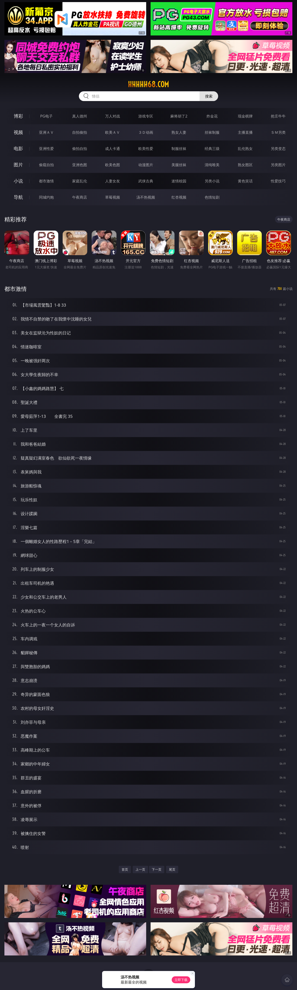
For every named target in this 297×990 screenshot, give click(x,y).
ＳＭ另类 (278, 132)
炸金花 (212, 116)
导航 (18, 197)
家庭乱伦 (79, 181)
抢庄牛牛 (278, 116)
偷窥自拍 (46, 164)
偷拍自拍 (79, 148)
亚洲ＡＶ (46, 132)
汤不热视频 (145, 197)
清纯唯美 (212, 164)
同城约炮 (46, 197)
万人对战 (112, 116)
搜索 (209, 96)
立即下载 (180, 979)
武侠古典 (145, 181)
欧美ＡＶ (112, 132)
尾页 (172, 869)
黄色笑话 (245, 181)
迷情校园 (178, 181)
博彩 (18, 116)
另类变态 (278, 148)
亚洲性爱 (46, 148)
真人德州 (79, 116)
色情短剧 (212, 197)
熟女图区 (245, 164)
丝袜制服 (212, 132)
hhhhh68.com (148, 84)
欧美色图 (112, 164)
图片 (18, 165)
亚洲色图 (79, 164)
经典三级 (212, 148)
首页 (125, 869)
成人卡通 (112, 148)
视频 (18, 132)
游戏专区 (145, 116)
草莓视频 (112, 197)
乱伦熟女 (245, 148)
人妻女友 (112, 181)
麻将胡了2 (178, 116)
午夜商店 (79, 197)
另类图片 (278, 164)
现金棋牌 (245, 116)
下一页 (156, 869)
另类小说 (212, 181)
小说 (18, 181)
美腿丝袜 (178, 164)
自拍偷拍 (79, 132)
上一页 (140, 869)
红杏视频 (178, 197)
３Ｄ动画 (145, 132)
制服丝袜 (178, 148)
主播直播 (245, 132)
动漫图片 (145, 164)
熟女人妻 (178, 132)
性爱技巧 (278, 181)
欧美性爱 (145, 148)
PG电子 (46, 116)
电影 (18, 148)
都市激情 (46, 181)
